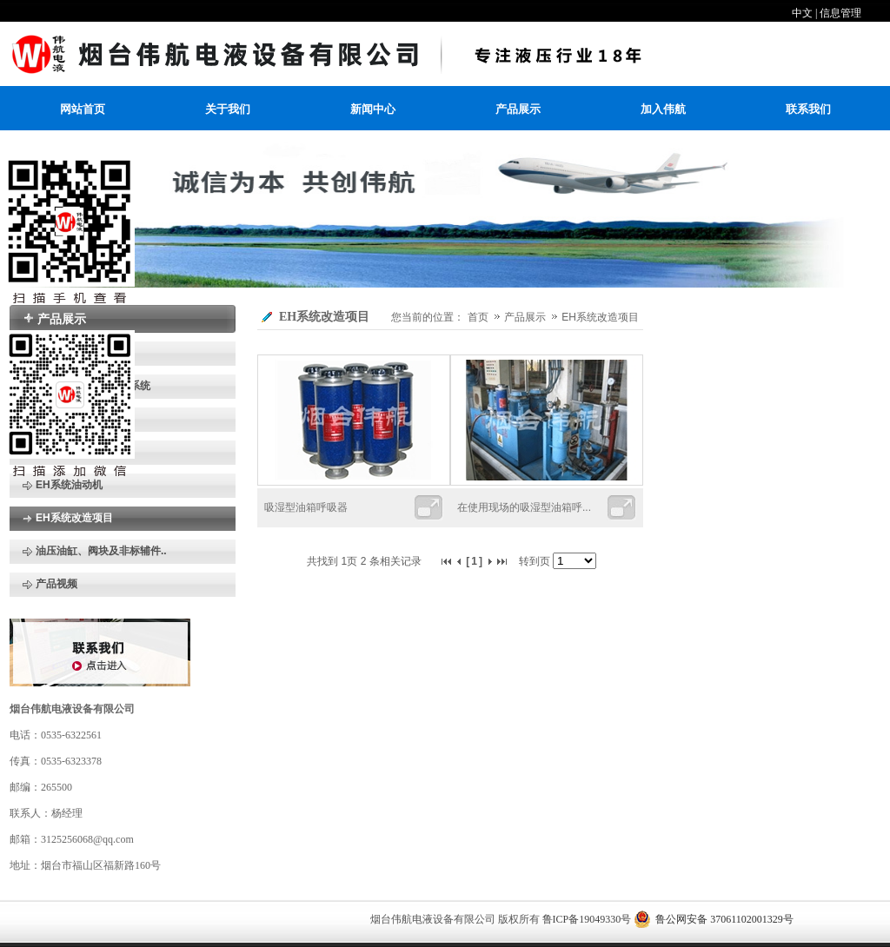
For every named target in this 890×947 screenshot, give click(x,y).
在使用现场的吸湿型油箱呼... (524, 507)
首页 (478, 317)
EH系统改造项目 (600, 317)
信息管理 (840, 13)
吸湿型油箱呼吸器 (306, 507)
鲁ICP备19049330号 (587, 919)
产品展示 (526, 317)
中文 (802, 13)
